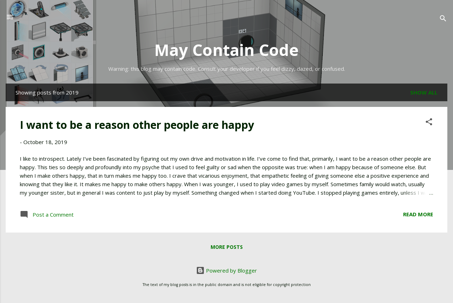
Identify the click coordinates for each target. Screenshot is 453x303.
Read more (418, 214)
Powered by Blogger (226, 270)
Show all (423, 92)
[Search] (443, 19)
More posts (227, 247)
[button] (429, 123)
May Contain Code (226, 50)
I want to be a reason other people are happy (137, 125)
